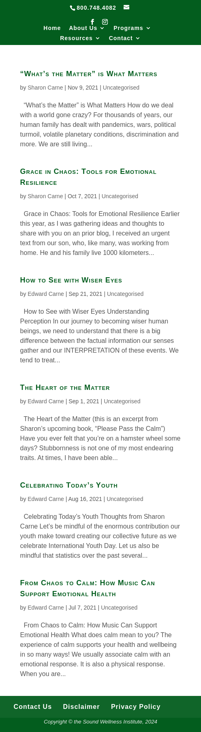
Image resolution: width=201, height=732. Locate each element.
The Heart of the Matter (65, 387)
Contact (121, 38)
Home (52, 28)
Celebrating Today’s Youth (69, 485)
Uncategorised (121, 87)
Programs (128, 28)
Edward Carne (46, 294)
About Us (83, 28)
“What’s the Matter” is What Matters (89, 74)
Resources (76, 38)
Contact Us (33, 706)
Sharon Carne (45, 87)
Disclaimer (81, 706)
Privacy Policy (136, 706)
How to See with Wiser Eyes (71, 280)
